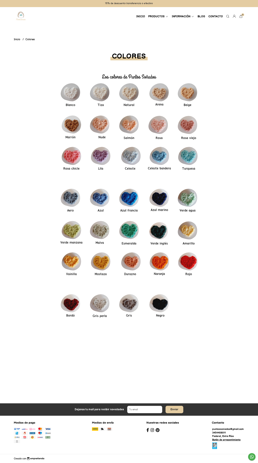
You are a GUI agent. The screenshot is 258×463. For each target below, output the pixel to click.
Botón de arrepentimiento (226, 439)
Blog (201, 16)
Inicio (140, 16)
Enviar (174, 409)
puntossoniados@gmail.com (228, 429)
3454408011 (219, 432)
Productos (158, 16)
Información (183, 16)
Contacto (215, 16)
